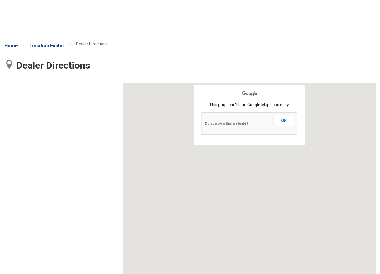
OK (284, 120)
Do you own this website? (226, 123)
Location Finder (46, 45)
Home (11, 45)
